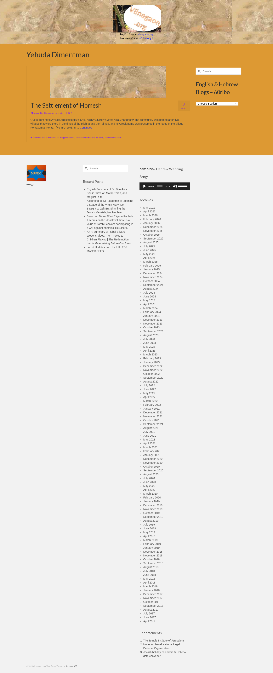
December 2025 (153, 226)
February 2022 (152, 404)
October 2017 (151, 601)
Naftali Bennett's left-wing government (58, 138)
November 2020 (153, 462)
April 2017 (149, 621)
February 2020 (152, 497)
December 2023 (153, 319)
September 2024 (153, 284)
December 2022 (153, 366)
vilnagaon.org (146, 34)
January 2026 (151, 223)
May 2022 (149, 393)
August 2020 (151, 474)
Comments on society (54, 113)
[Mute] (175, 186)
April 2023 (149, 350)
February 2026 (152, 219)
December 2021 (153, 412)
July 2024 (149, 292)
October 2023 (151, 327)
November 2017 (153, 598)
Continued (86, 127)
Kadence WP (71, 666)
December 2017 (153, 594)
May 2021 (149, 439)
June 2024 (149, 296)
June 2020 (149, 482)
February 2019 (152, 543)
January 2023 (151, 362)
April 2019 (149, 536)
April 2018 (149, 582)
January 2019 (151, 547)
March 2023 (150, 354)
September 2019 (153, 516)
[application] (164, 186)
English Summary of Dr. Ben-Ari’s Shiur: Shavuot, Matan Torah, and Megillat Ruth (107, 193)
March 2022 (150, 400)
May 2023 (149, 346)
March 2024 (150, 308)
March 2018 (150, 586)
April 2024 (149, 304)
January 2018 (151, 590)
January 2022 (151, 408)
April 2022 (149, 397)
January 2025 (151, 269)
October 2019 (151, 513)
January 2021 (151, 455)
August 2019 (151, 520)
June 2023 (149, 342)
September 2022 (153, 377)
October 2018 (151, 559)
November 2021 (153, 416)
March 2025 (150, 261)
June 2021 (149, 435)
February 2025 (152, 265)
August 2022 (151, 381)
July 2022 (149, 385)
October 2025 (151, 234)
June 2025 (149, 250)
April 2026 (149, 211)
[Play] (144, 186)
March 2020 (150, 493)
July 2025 (149, 246)
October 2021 (151, 420)
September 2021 (153, 424)
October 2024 (151, 281)
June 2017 (149, 617)
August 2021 (151, 427)
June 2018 (149, 574)
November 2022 (153, 369)
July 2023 (149, 339)
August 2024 (151, 288)
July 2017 (149, 613)
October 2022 (151, 373)
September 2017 (153, 605)
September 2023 (153, 331)
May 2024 (149, 300)
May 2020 (149, 485)
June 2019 (149, 528)
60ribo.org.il (146, 38)
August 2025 (151, 242)
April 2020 (149, 489)
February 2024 (152, 311)
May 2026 (149, 207)
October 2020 (151, 466)
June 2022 (149, 389)
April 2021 (149, 443)
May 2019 (149, 532)
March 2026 (150, 215)
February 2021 (152, 451)
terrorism (99, 138)
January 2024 (151, 315)
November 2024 (153, 277)
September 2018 (153, 563)
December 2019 (153, 505)
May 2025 (149, 254)
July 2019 (149, 524)
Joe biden (36, 138)
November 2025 (153, 230)
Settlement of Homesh (85, 138)
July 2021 (149, 431)
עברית (30, 185)
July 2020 (149, 478)
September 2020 (153, 470)
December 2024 (153, 273)
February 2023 (152, 358)
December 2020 (153, 458)
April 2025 (149, 257)
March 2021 (150, 447)
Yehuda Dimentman (112, 138)
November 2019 (153, 509)
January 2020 (151, 501)
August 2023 (151, 335)
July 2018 (149, 570)
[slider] (160, 186)
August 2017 (151, 609)
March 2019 (150, 540)
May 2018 (149, 578)
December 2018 (153, 551)
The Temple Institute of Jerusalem (163, 640)
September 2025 (153, 238)
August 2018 (151, 567)
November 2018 (153, 555)
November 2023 (153, 323)
